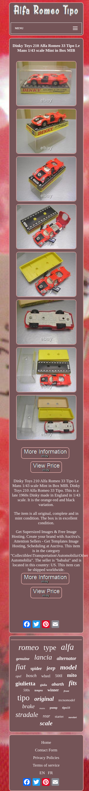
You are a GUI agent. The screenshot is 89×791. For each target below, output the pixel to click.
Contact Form (46, 750)
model (68, 667)
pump (53, 707)
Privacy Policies (46, 757)
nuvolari (72, 717)
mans (42, 708)
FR (50, 773)
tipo (23, 697)
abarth (58, 684)
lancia (43, 657)
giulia (43, 685)
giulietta (25, 683)
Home (46, 742)
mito (72, 675)
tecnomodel (67, 700)
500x (26, 690)
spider (36, 668)
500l (58, 676)
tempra (38, 690)
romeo (29, 647)
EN (42, 773)
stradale (27, 714)
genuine (23, 658)
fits (73, 683)
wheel (45, 676)
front (66, 690)
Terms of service (46, 765)
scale (46, 723)
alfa (67, 647)
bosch (31, 675)
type (49, 647)
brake (28, 706)
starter (59, 716)
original (44, 699)
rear (46, 716)
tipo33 (66, 707)
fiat (21, 666)
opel (18, 676)
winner (53, 690)
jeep (51, 668)
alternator (66, 658)
